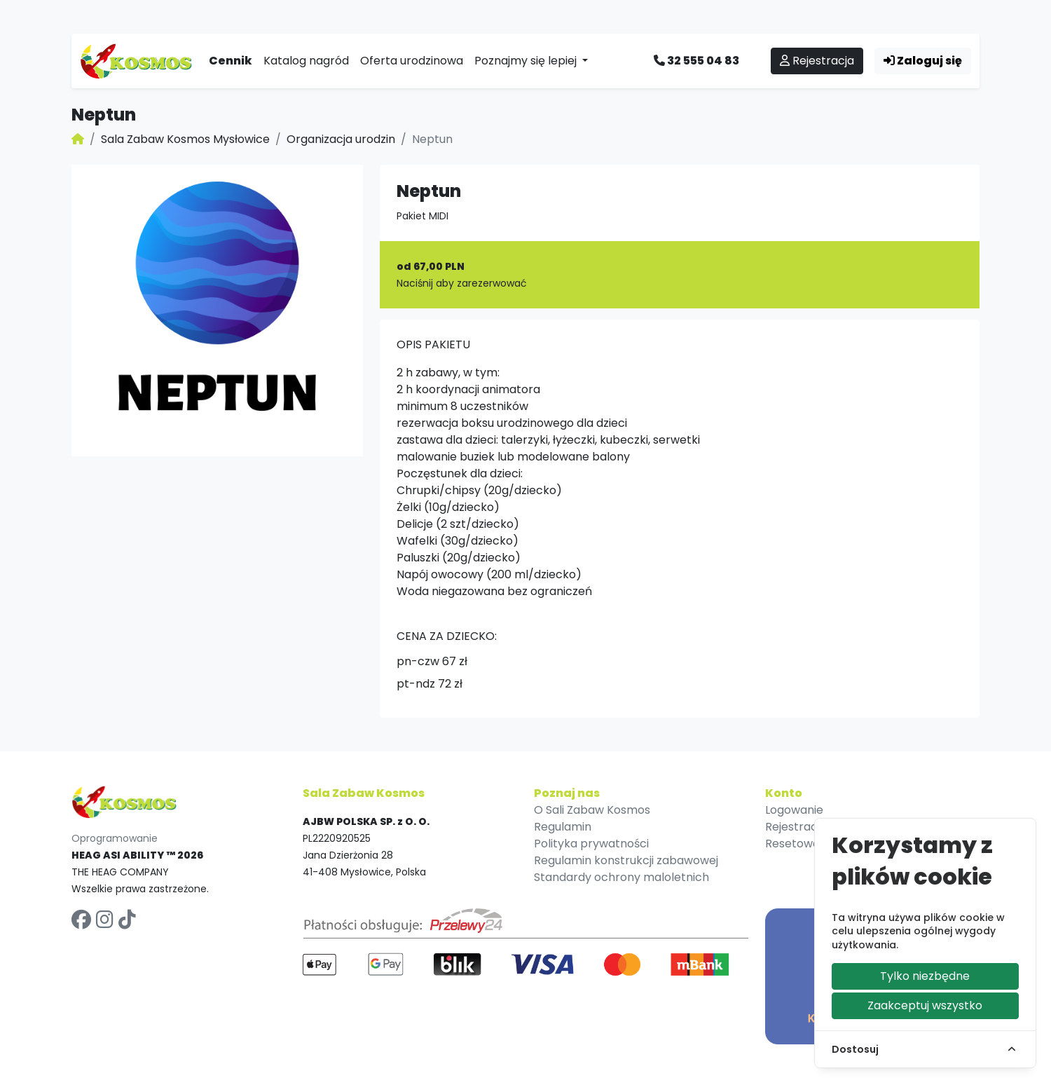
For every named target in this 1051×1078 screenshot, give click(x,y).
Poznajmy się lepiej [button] (526, 61)
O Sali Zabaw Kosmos (592, 810)
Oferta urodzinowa (411, 61)
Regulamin (562, 827)
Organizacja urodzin (341, 139)
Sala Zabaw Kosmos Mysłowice (185, 139)
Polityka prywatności (591, 843)
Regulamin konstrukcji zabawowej (626, 860)
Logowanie (794, 810)
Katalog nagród (306, 61)
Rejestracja (817, 61)
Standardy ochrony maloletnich (621, 877)
